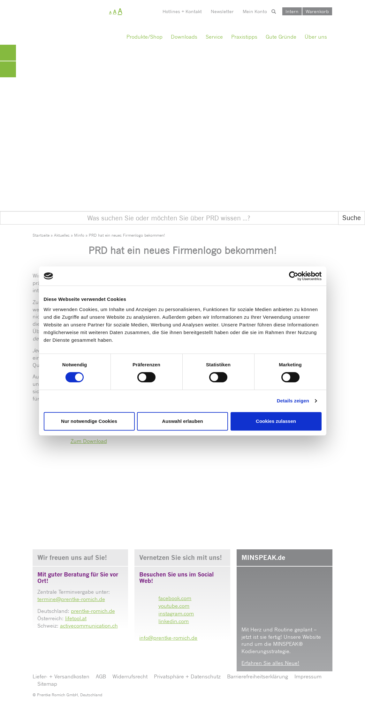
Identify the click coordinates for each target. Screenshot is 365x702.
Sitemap (47, 684)
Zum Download (89, 441)
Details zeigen (293, 400)
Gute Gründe (281, 37)
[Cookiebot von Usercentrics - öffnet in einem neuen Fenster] (294, 276)
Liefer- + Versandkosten (61, 676)
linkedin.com (173, 621)
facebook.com (174, 598)
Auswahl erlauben (182, 421)
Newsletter (222, 11)
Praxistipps (244, 37)
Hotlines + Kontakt (182, 11)
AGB (101, 676)
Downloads (184, 37)
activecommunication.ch (89, 625)
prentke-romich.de (93, 611)
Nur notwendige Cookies (89, 421)
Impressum (308, 676)
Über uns (316, 37)
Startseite (41, 235)
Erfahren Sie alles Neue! (270, 663)
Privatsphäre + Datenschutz (187, 676)
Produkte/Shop (144, 37)
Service (214, 37)
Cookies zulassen (276, 421)
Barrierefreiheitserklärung (257, 676)
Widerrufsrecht (130, 676)
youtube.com (173, 606)
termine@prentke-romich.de (71, 599)
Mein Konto (255, 11)
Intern (292, 11)
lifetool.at (76, 618)
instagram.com (176, 613)
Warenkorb (317, 11)
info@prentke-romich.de (168, 638)
